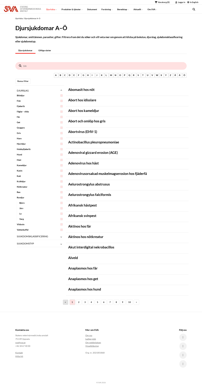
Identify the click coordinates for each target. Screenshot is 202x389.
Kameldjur (40, 165)
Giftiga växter (44, 50)
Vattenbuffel (40, 230)
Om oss (88, 335)
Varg (41, 219)
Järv (41, 208)
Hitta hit (19, 356)
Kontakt (19, 352)
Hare (40, 138)
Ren (40, 192)
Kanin (40, 171)
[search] (193, 8)
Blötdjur (40, 95)
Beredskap (123, 9)
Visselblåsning (92, 346)
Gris (40, 133)
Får (40, 117)
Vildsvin (40, 224)
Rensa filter (23, 81)
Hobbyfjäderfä (40, 149)
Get (40, 122)
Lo (41, 213)
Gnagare (40, 128)
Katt (40, 176)
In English (192, 2)
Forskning (107, 9)
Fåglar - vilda (40, 111)
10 (129, 302)
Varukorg (162, 2)
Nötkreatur (40, 187)
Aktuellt (138, 9)
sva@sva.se (20, 342)
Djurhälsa (51, 9)
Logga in (180, 2)
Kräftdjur (40, 181)
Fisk (40, 101)
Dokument (92, 9)
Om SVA (152, 9)
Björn (41, 203)
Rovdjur (40, 197)
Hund (40, 154)
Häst (40, 160)
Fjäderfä (40, 106)
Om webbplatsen (93, 342)
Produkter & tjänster (72, 9)
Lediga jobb (90, 339)
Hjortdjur (40, 144)
